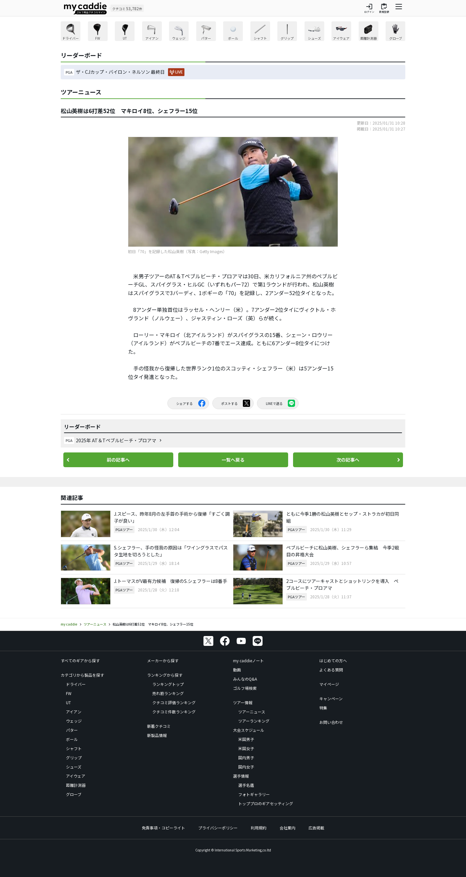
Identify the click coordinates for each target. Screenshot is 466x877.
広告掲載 (316, 827)
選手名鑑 (246, 785)
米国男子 (246, 739)
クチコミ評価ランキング (174, 702)
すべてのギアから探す (80, 660)
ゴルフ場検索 (245, 688)
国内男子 (246, 757)
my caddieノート (248, 660)
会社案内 (287, 827)
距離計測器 (76, 785)
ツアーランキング (253, 721)
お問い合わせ (331, 722)
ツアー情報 (242, 702)
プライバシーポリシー (218, 827)
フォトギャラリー (254, 794)
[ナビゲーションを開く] (398, 8)
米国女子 (246, 748)
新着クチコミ (159, 726)
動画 (237, 669)
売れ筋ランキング (168, 693)
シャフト (74, 748)
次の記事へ (347, 459)
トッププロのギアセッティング (265, 803)
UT (68, 702)
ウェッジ (74, 721)
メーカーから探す (163, 660)
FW (69, 693)
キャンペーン (331, 698)
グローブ (73, 794)
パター (72, 730)
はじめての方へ (333, 660)
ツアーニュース (251, 711)
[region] (233, 32)
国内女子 (246, 766)
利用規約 (258, 827)
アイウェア (75, 776)
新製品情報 (157, 735)
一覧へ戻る (233, 459)
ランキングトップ (168, 684)
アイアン (73, 711)
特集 (323, 707)
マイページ (329, 684)
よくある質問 (331, 669)
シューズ (73, 766)
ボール (72, 739)
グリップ (74, 757)
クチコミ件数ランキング (174, 711)
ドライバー (76, 684)
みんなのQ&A (245, 679)
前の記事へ (118, 459)
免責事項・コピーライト (163, 827)
